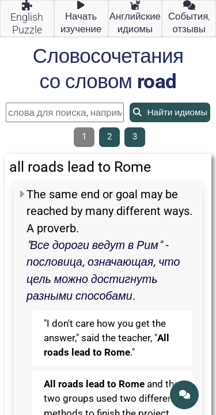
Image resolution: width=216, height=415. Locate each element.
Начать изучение (80, 18)
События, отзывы (189, 18)
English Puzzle (26, 18)
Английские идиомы (135, 18)
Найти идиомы (169, 112)
